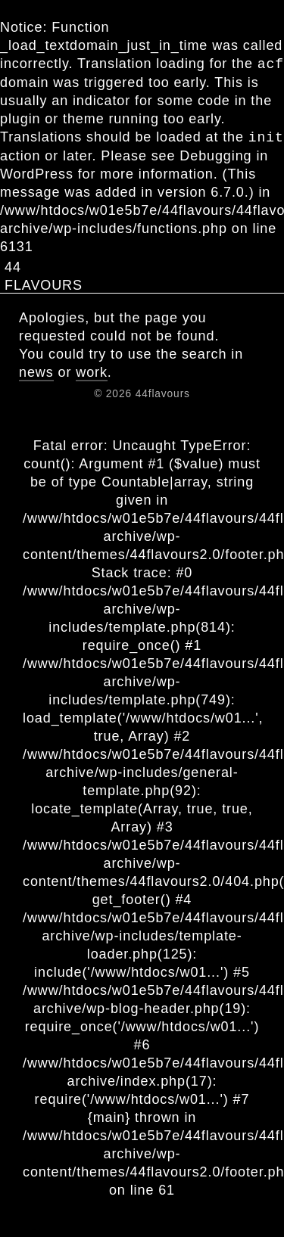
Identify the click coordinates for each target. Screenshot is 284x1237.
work (92, 372)
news (36, 372)
